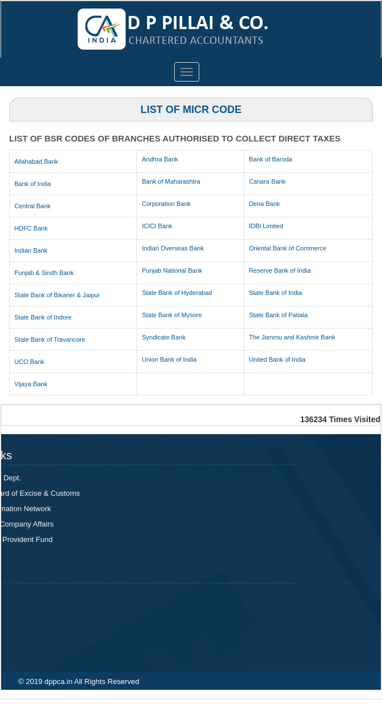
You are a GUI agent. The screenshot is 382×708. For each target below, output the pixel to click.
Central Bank (32, 206)
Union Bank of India (169, 359)
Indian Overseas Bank (172, 248)
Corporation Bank (166, 203)
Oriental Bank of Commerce (288, 248)
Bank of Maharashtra (171, 181)
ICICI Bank (157, 225)
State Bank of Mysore (172, 314)
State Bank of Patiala (278, 314)
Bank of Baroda (270, 159)
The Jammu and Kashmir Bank (292, 337)
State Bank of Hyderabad (177, 292)
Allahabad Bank (36, 161)
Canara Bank (267, 181)
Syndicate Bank (163, 337)
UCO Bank (29, 361)
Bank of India (32, 183)
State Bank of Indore (42, 317)
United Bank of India (277, 359)
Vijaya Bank (30, 384)
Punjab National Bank (172, 270)
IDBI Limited (266, 225)
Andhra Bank (160, 159)
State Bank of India (275, 292)
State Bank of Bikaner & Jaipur (57, 295)
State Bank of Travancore (49, 339)
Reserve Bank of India (280, 270)
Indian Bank (30, 250)
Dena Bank (264, 203)
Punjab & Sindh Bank (44, 272)
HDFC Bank (31, 228)
